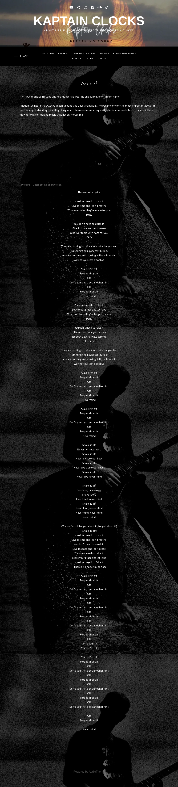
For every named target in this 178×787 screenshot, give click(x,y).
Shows (104, 53)
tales (90, 58)
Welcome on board (56, 53)
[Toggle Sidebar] (21, 56)
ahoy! (102, 58)
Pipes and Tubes (124, 53)
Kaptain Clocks (89, 21)
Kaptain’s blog (84, 53)
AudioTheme (97, 771)
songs (76, 58)
